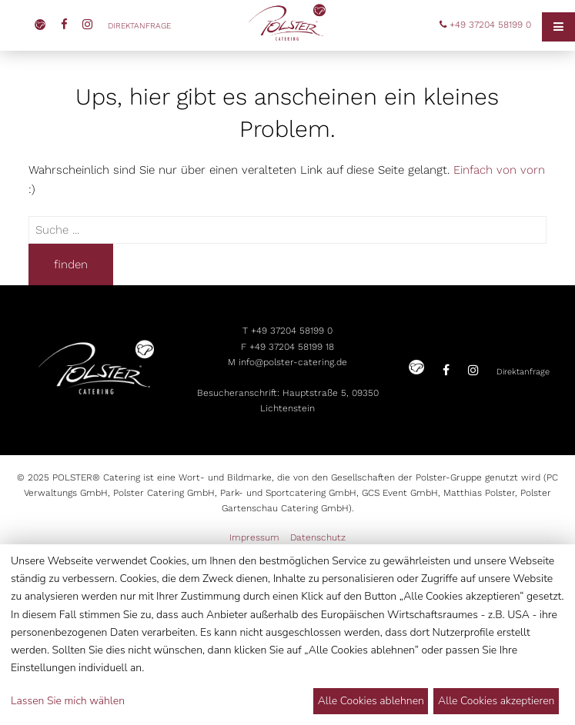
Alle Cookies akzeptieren (496, 700)
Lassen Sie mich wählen (68, 700)
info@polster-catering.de (293, 362)
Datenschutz (318, 537)
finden (71, 264)
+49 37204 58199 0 (485, 24)
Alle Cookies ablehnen (371, 700)
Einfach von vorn (499, 170)
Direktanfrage (140, 26)
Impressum (254, 537)
